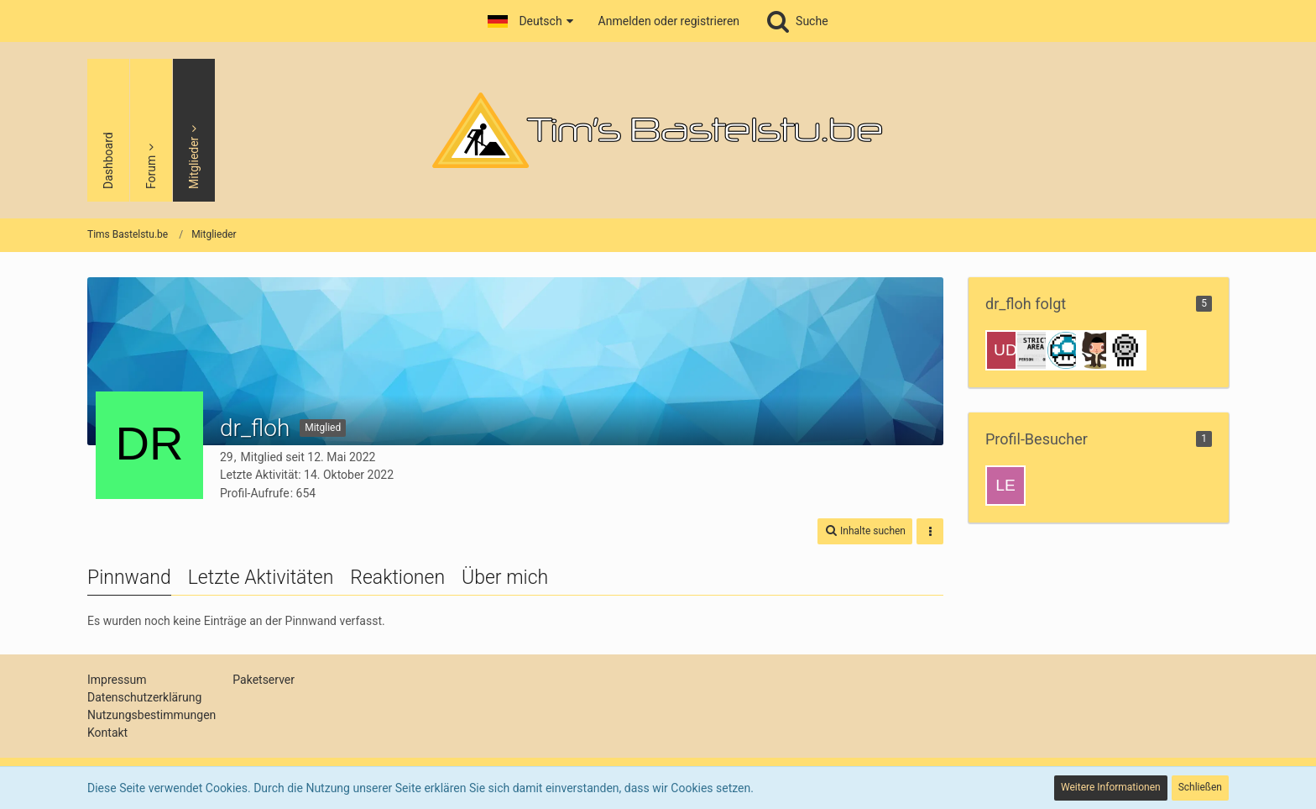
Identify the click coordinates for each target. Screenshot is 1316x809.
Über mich (505, 577)
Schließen (1200, 787)
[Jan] (1036, 350)
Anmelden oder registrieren (668, 21)
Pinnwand (129, 577)
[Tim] (1126, 350)
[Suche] (796, 21)
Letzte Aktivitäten (261, 577)
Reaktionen (397, 577)
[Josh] (1096, 350)
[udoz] (1005, 350)
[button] (530, 21)
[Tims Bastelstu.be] (658, 130)
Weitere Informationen (1111, 787)
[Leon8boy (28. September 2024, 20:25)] (1005, 485)
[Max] (1066, 350)
